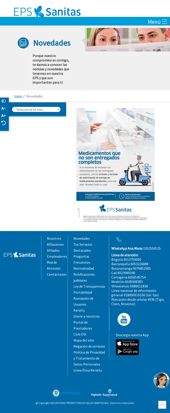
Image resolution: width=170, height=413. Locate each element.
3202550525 (136, 248)
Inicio (18, 96)
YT (122, 319)
